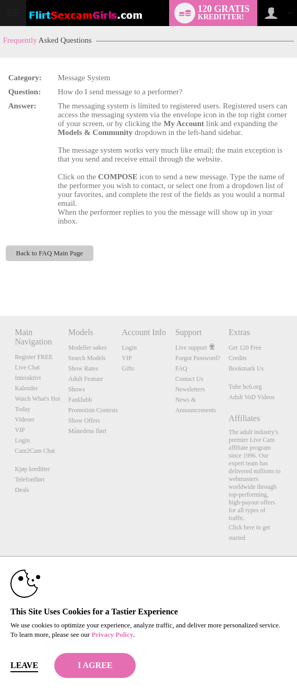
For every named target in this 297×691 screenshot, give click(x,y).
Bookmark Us (246, 368)
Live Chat (27, 367)
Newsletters (190, 389)
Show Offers (84, 420)
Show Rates (83, 368)
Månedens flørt (87, 431)
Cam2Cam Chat (35, 450)
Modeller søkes (87, 347)
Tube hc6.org (245, 386)
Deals (22, 489)
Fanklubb (80, 399)
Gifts (128, 368)
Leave (24, 665)
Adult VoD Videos (252, 397)
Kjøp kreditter (32, 469)
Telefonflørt (29, 479)
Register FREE (33, 357)
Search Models (87, 358)
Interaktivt (28, 377)
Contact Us (189, 378)
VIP (20, 430)
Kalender (26, 388)
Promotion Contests (93, 410)
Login (22, 440)
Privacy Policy (112, 634)
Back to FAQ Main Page (49, 253)
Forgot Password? (197, 358)
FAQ (181, 368)
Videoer (24, 419)
